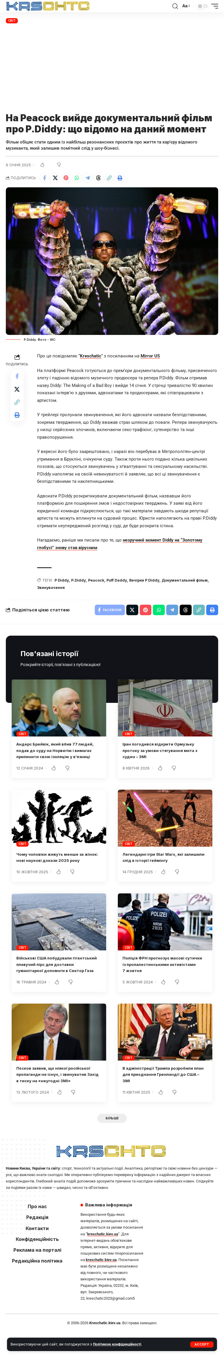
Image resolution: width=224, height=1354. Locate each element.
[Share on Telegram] (87, 178)
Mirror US (150, 356)
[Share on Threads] (98, 178)
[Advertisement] (112, 69)
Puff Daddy (119, 580)
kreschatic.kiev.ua (102, 1256)
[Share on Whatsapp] (77, 178)
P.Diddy (80, 580)
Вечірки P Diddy (148, 580)
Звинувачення (51, 588)
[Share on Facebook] (44, 178)
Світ (12, 20)
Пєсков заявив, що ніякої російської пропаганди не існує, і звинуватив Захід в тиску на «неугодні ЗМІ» (57, 1095)
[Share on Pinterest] (66, 178)
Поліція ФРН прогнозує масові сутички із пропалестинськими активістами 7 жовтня (158, 979)
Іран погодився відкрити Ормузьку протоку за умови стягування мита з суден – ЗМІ (164, 752)
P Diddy (62, 580)
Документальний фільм (191, 580)
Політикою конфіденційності (118, 1344)
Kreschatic (90, 356)
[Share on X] (55, 178)
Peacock (98, 580)
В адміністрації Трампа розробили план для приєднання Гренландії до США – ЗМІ (163, 1095)
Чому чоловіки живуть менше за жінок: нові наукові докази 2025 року (53, 869)
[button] (202, 1344)
